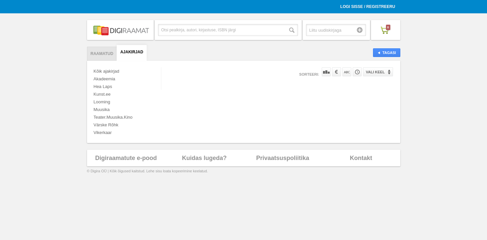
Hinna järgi (336, 71)
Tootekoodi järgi (357, 71)
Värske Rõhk (106, 124)
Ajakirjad (131, 52)
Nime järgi (346, 71)
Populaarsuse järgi (326, 71)
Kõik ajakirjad (106, 71)
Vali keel (375, 72)
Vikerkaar (103, 132)
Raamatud (102, 53)
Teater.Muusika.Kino (113, 117)
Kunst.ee (102, 94)
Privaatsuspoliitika (282, 158)
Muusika (102, 109)
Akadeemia (104, 78)
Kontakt (361, 158)
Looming (102, 101)
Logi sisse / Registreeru (367, 6)
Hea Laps (103, 86)
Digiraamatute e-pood (126, 158)
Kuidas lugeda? (204, 158)
